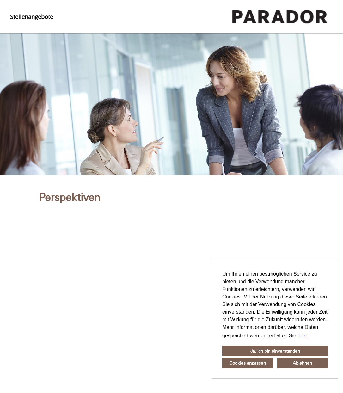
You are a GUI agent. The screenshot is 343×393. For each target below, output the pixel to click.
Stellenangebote (31, 17)
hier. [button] (303, 335)
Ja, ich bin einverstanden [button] (275, 350)
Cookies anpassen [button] (247, 362)
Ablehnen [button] (302, 362)
